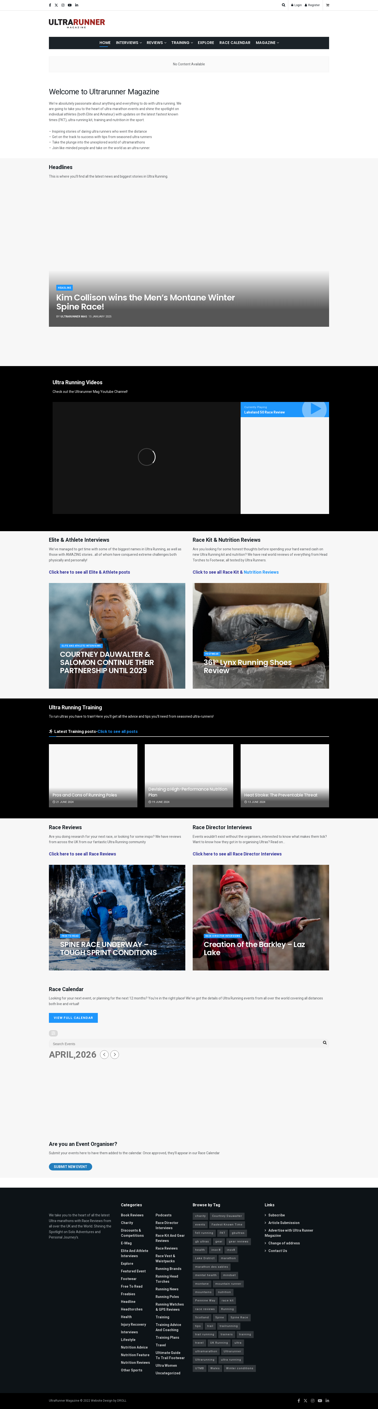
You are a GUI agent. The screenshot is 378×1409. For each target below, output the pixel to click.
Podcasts (164, 1215)
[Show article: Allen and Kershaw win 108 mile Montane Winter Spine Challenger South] (108, 342)
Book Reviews (132, 1215)
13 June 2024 (254, 802)
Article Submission (282, 1222)
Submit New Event (70, 1167)
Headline (65, 287)
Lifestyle (128, 1339)
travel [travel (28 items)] (199, 1343)
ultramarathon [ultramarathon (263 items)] (206, 1351)
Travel (161, 1345)
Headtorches (132, 1309)
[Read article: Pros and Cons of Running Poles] (93, 775)
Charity (127, 1222)
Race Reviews (167, 1248)
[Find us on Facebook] (299, 1401)
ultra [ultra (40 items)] (238, 1343)
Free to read (72, 940)
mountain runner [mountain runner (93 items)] (228, 1284)
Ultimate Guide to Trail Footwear (170, 1355)
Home (105, 42)
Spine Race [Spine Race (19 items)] (239, 1317)
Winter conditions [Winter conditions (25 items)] (239, 1368)
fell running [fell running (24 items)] (204, 1233)
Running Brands (168, 1268)
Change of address (282, 1243)
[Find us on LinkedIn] (327, 1401)
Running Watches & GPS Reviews (170, 1307)
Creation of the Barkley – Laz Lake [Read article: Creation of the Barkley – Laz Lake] (254, 952)
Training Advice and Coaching (168, 1327)
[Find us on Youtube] (320, 1401)
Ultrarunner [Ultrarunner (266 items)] (232, 1351)
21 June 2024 (63, 802)
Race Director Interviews (226, 940)
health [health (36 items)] (200, 1250)
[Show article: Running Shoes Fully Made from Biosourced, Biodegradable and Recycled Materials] (270, 342)
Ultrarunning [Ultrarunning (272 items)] (205, 1360)
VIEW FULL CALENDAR (73, 1017)
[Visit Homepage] (77, 23)
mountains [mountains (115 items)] (203, 1292)
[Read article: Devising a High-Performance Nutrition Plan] (189, 775)
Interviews (127, 42)
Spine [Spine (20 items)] (219, 1317)
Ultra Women (166, 1365)
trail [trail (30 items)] (210, 1326)
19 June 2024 (158, 802)
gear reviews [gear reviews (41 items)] (238, 1241)
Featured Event (133, 1271)
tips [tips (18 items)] (198, 1326)
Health (126, 1317)
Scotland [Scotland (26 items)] (202, 1317)
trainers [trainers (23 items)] (227, 1334)
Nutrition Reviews (261, 572)
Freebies (128, 1294)
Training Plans (167, 1337)
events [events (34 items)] (200, 1225)
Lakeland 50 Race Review (264, 412)
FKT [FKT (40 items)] (222, 1233)
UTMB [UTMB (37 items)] (199, 1368)
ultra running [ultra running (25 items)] (231, 1360)
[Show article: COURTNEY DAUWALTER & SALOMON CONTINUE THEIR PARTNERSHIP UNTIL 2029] (229, 342)
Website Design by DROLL (108, 1400)
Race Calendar (234, 42)
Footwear (213, 657)
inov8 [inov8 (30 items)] (231, 1250)
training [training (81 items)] (245, 1334)
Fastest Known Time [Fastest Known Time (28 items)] (227, 1225)
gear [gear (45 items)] (218, 1241)
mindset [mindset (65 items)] (229, 1275)
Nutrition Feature (135, 1355)
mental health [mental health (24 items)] (206, 1275)
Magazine (266, 42)
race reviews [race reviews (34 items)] (205, 1309)
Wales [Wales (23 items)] (215, 1368)
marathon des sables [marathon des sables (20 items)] (211, 1267)
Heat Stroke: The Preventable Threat (281, 795)
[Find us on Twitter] (305, 1401)
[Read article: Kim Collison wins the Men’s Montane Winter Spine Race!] (189, 257)
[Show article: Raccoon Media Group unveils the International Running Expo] (310, 342)
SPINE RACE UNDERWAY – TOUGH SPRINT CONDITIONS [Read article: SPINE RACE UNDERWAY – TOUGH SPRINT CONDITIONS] (108, 952)
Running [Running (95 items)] (227, 1309)
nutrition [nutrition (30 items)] (224, 1292)
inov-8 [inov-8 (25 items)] (215, 1250)
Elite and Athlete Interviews (85, 649)
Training (180, 42)
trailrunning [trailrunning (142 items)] (229, 1326)
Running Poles (167, 1296)
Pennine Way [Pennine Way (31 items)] (205, 1300)
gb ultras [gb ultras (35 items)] (202, 1241)
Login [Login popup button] (296, 5)
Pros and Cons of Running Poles (85, 795)
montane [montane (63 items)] (202, 1284)
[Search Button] (283, 5)
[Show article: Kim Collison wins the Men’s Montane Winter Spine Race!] (68, 342)
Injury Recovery (133, 1324)
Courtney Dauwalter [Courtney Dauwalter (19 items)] (227, 1216)
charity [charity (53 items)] (200, 1216)
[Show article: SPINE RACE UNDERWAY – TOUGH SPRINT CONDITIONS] (189, 342)
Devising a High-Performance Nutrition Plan (187, 792)
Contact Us (276, 1250)
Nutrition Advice (134, 1347)
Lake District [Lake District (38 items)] (205, 1258)
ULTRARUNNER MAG (73, 316)
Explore (206, 42)
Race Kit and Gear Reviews (170, 1238)
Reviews (155, 42)
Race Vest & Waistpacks (165, 1258)
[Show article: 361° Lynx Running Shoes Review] (149, 342)
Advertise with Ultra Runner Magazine (289, 1233)
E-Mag (126, 1243)
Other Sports (131, 1370)
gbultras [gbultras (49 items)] (238, 1233)
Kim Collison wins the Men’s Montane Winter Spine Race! (145, 302)
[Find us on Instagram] (312, 1401)
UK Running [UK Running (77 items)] (219, 1343)
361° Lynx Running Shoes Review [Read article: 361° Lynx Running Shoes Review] (248, 670)
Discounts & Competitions (132, 1233)
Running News (167, 1289)
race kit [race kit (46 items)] (227, 1300)
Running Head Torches (167, 1279)
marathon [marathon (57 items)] (228, 1258)
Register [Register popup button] (312, 5)
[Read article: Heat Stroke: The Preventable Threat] (285, 775)
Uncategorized (168, 1373)
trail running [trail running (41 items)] (204, 1334)
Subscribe (275, 1215)
